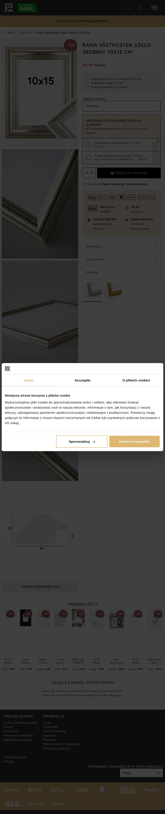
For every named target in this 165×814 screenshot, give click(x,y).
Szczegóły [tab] (82, 380)
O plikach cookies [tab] (136, 380)
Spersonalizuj (82, 441)
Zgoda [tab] (29, 380)
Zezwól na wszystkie (134, 441)
